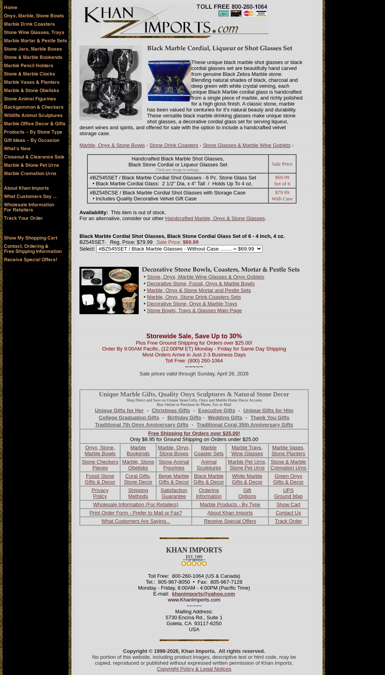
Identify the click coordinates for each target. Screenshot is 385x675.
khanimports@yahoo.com (203, 594)
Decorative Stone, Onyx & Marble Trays (192, 304)
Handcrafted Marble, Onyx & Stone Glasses (215, 218)
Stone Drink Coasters (173, 145)
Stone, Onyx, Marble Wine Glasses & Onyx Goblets (205, 277)
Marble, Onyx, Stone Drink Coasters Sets (194, 297)
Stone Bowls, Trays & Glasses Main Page (194, 310)
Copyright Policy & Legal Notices (194, 669)
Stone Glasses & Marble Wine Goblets (247, 145)
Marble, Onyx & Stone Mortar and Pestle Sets (199, 290)
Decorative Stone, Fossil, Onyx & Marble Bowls (201, 284)
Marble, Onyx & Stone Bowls (112, 145)
